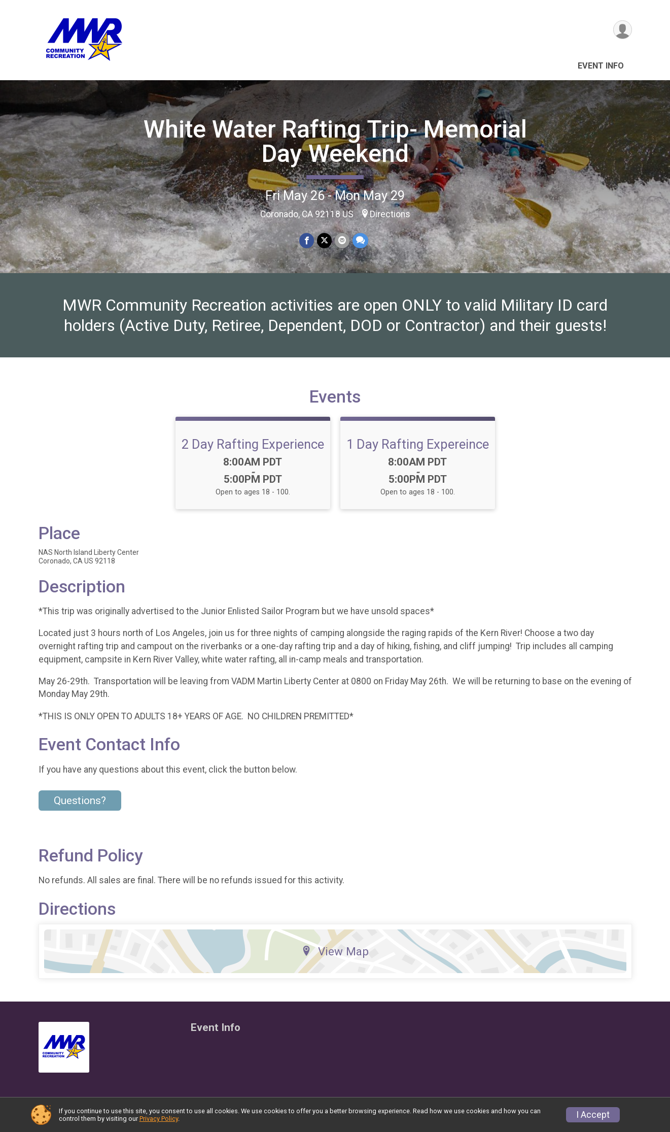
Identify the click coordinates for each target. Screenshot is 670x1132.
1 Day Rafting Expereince (417, 444)
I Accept (593, 1115)
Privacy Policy (158, 1118)
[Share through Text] (360, 240)
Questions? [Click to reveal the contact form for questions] (80, 800)
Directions (390, 214)
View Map (335, 951)
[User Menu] (622, 29)
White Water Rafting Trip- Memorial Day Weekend (335, 141)
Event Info (601, 66)
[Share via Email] (342, 240)
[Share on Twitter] (324, 240)
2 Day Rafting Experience (253, 444)
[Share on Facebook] (306, 240)
